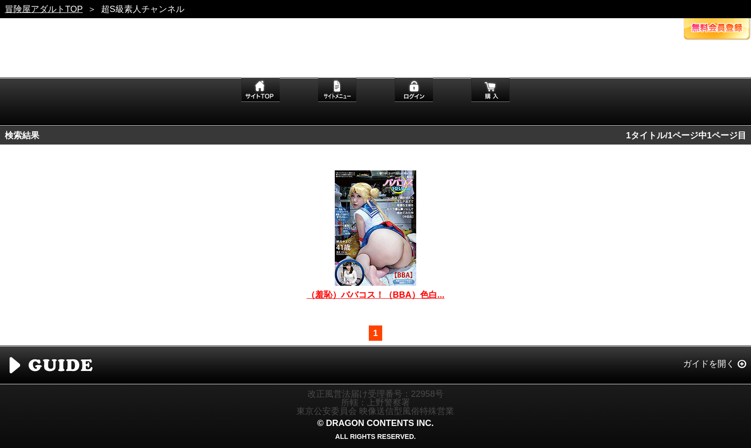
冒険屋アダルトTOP (44, 9)
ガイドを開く (709, 364)
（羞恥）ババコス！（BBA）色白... (375, 295)
